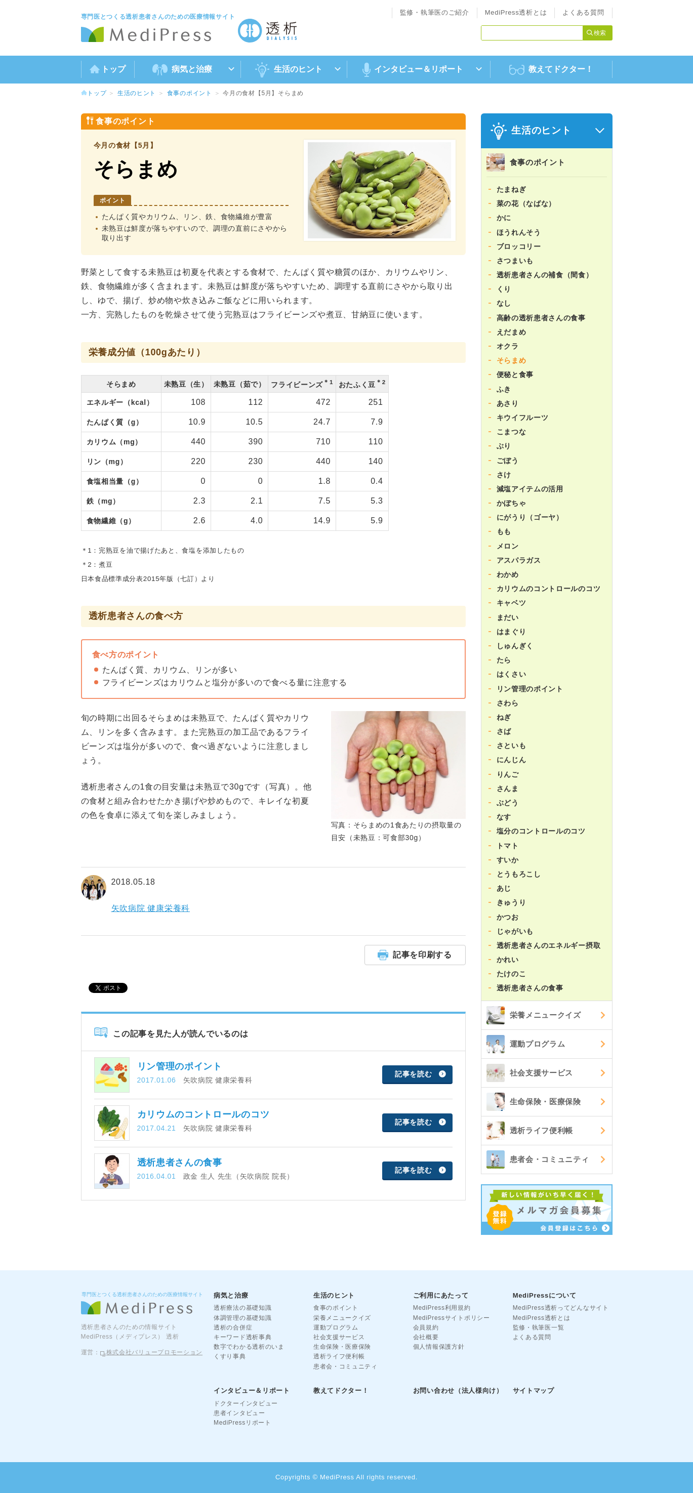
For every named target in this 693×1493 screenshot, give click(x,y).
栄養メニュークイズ (533, 1015)
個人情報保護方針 (439, 1346)
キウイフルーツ (523, 417)
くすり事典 (230, 1356)
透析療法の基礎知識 (242, 1307)
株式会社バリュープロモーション (154, 1352)
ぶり (504, 446)
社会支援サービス (530, 1073)
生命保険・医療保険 (533, 1102)
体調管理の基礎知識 (242, 1317)
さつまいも (515, 261)
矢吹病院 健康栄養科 (150, 908)
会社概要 (426, 1337)
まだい (508, 617)
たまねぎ (511, 189)
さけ (504, 475)
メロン (508, 546)
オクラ (508, 346)
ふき (504, 389)
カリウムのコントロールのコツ (549, 589)
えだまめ (511, 332)
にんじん (511, 760)
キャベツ (511, 603)
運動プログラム (525, 1044)
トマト (508, 846)
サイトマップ (533, 1390)
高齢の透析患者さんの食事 (541, 318)
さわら (508, 703)
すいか (508, 860)
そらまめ (511, 360)
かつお (508, 917)
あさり (508, 403)
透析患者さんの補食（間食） (545, 275)
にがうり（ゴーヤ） (530, 517)
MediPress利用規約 (442, 1307)
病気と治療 (231, 1295)
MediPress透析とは (516, 12)
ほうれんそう (519, 232)
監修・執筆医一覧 (538, 1327)
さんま (508, 788)
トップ (108, 69)
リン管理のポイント (530, 689)
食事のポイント (189, 93)
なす (504, 817)
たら (504, 660)
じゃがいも (515, 931)
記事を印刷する (415, 954)
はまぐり (511, 632)
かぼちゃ (511, 503)
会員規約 (426, 1327)
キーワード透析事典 (242, 1337)
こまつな (511, 432)
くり (504, 289)
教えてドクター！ (551, 70)
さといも (511, 745)
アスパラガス (519, 560)
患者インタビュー (239, 1413)
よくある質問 (583, 12)
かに (504, 218)
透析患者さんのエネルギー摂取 (549, 945)
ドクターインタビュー (246, 1403)
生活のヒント (136, 93)
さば (504, 731)
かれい (508, 960)
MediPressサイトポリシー (451, 1317)
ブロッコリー (519, 246)
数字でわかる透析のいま (249, 1346)
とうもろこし (519, 874)
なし (504, 303)
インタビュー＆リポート (252, 1390)
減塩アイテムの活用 (530, 489)
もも (504, 531)
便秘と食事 (515, 374)
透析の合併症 (233, 1327)
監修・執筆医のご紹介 (434, 12)
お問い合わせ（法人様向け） (458, 1390)
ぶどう (508, 803)
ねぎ (504, 717)
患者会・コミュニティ (537, 1159)
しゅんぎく (515, 646)
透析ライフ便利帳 (530, 1131)
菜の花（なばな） (526, 203)
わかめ (508, 574)
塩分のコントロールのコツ (541, 831)
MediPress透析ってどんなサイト (561, 1307)
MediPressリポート (242, 1422)
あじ (504, 888)
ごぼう (508, 461)
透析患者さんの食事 (530, 988)
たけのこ (511, 974)
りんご (508, 774)
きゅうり (511, 902)
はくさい (511, 674)
